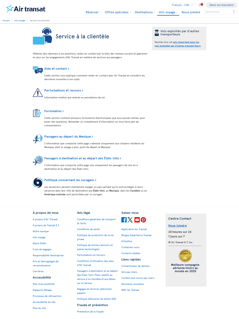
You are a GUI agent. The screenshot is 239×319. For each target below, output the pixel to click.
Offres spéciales (116, 12)
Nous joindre (191, 12)
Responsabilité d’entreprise (48, 255)
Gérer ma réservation (221, 5)
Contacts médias (130, 253)
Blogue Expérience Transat (136, 235)
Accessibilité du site (44, 302)
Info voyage (166, 12)
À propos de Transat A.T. (46, 225)
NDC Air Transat (130, 290)
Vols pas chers (129, 272)
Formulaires (52, 111)
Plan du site (39, 308)
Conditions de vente (88, 229)
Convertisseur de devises (135, 266)
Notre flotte (39, 243)
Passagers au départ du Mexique (67, 136)
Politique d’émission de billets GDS (96, 298)
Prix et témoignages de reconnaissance (45, 263)
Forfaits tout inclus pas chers (137, 278)
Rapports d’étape (42, 290)
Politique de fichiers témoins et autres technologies (95, 247)
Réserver (91, 12)
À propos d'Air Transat (45, 219)
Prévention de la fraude (90, 311)
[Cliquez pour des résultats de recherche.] (234, 11)
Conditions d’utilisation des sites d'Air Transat (95, 263)
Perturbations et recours (62, 90)
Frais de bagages (42, 249)
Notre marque (41, 231)
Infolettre (126, 241)
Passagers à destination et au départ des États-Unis (81, 158)
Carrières (38, 271)
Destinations (143, 12)
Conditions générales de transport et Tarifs (96, 221)
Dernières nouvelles (132, 284)
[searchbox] (220, 11)
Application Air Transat (134, 229)
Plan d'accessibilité (44, 284)
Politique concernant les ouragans (69, 180)
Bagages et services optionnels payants (94, 291)
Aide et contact (55, 68)
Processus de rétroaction (47, 296)
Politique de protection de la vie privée (95, 237)
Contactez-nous (130, 247)
